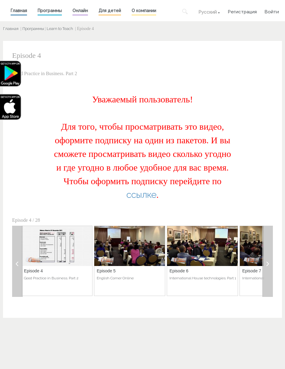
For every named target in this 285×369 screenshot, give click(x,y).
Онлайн (80, 10)
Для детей (110, 10)
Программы (50, 10)
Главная (19, 10)
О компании (144, 10)
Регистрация (242, 11)
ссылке (141, 194)
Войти (271, 11)
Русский (207, 12)
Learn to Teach (60, 28)
